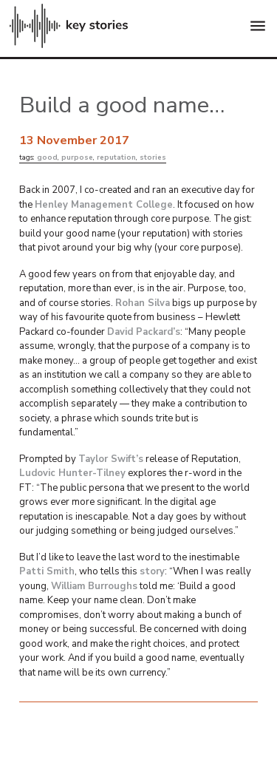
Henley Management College (104, 204)
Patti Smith (47, 571)
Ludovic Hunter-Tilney (72, 473)
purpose (77, 157)
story (152, 571)
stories (153, 157)
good (47, 157)
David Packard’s (143, 332)
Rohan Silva (142, 303)
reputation (116, 157)
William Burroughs (94, 586)
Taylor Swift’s (110, 459)
